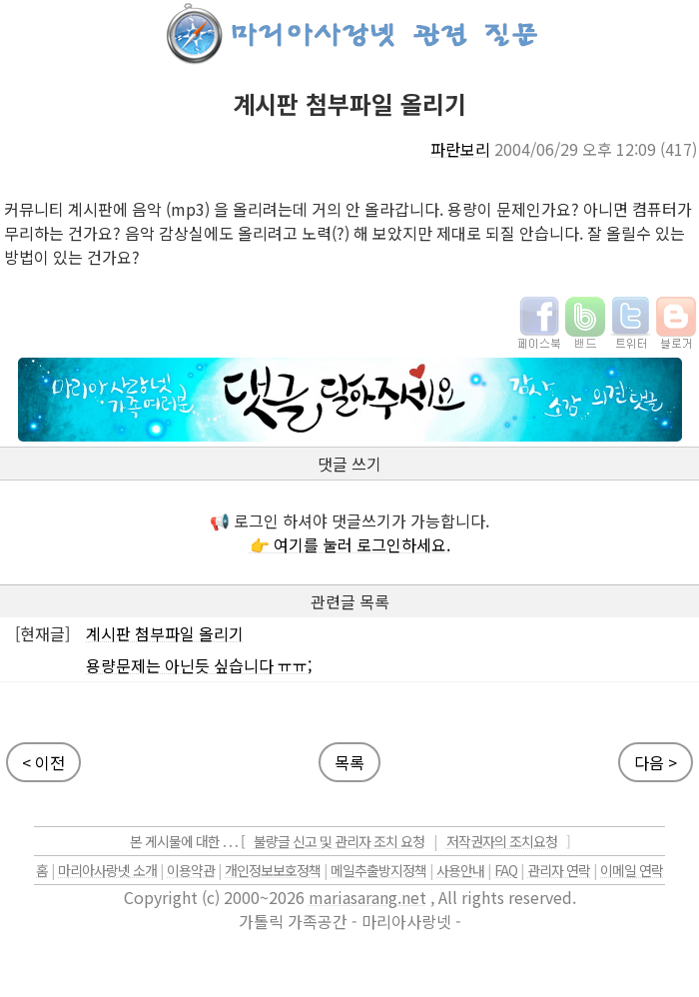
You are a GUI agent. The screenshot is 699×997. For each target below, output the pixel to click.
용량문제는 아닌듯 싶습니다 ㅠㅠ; (199, 665)
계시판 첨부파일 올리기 (165, 633)
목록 (349, 762)
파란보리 (460, 149)
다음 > (655, 762)
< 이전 (43, 762)
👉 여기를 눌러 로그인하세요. (350, 544)
